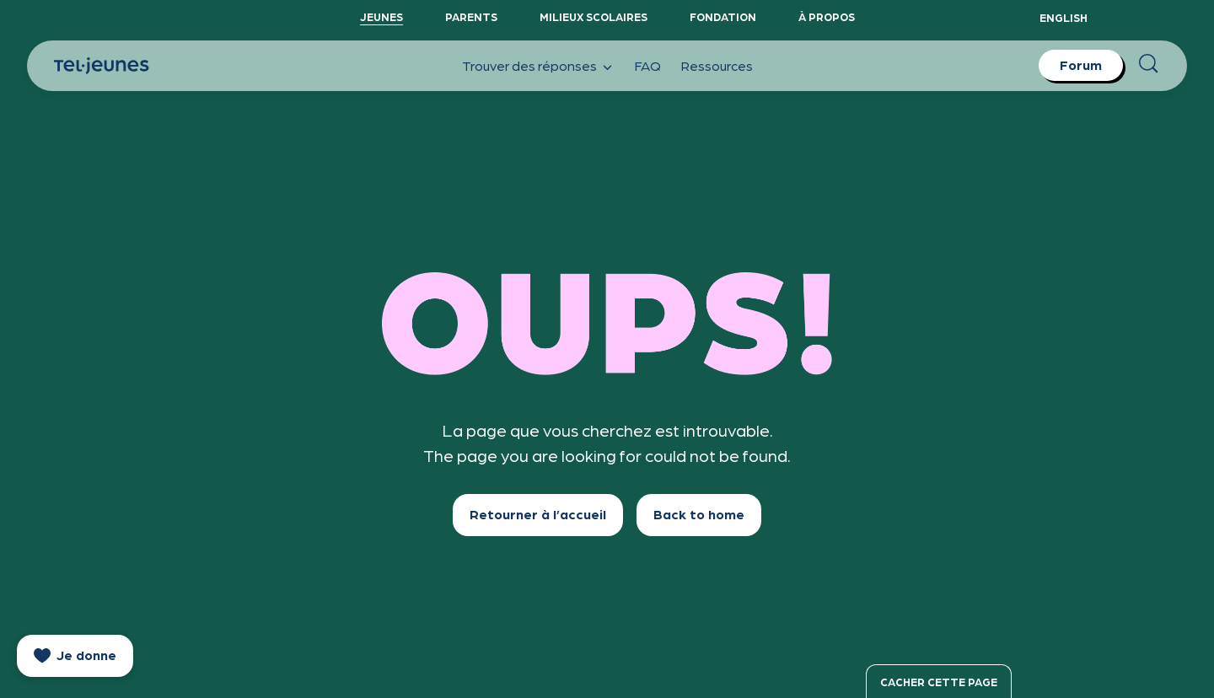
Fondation (723, 16)
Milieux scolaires (593, 16)
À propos (826, 16)
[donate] (75, 656)
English (1063, 17)
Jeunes (381, 16)
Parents (471, 16)
